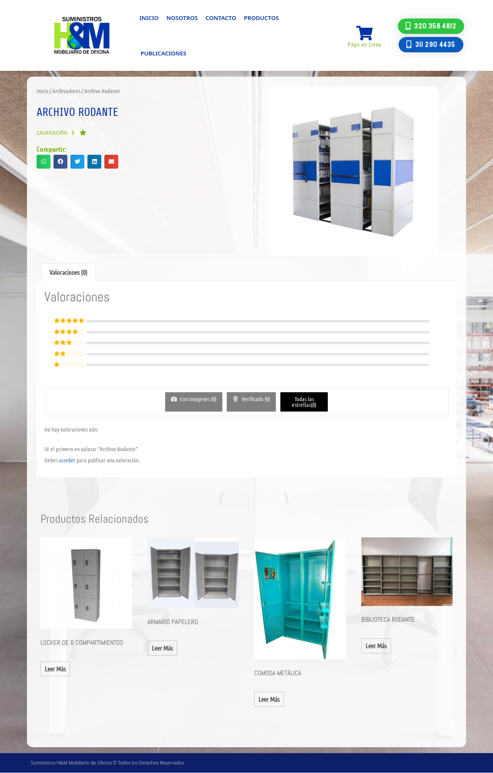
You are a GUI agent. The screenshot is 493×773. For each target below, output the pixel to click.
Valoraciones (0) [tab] (68, 272)
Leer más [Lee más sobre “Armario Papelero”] (162, 648)
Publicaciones (163, 53)
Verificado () (255, 398)
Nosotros (182, 18)
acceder (67, 460)
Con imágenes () (197, 398)
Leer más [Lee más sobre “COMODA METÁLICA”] (269, 699)
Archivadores (66, 90)
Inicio (149, 18)
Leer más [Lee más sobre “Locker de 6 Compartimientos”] (55, 669)
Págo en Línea (364, 45)
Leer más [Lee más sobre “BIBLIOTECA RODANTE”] (376, 645)
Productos (261, 18)
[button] (61, 133)
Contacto (220, 18)
